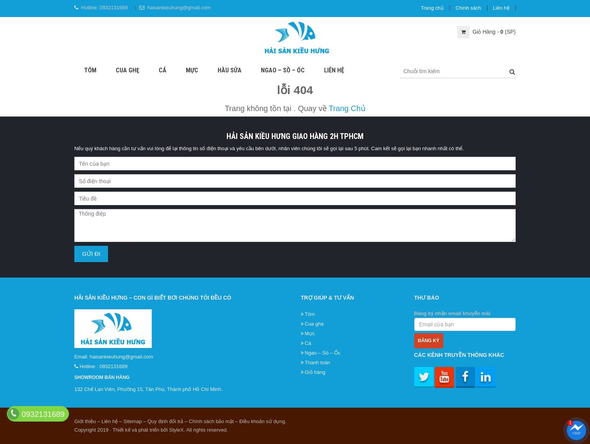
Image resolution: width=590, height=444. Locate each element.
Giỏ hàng (315, 372)
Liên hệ (501, 8)
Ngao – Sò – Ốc (283, 70)
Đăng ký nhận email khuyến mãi (465, 320)
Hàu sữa (230, 70)
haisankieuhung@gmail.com (179, 7)
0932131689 (113, 7)
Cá (162, 70)
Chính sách (468, 8)
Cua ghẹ (127, 70)
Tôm (90, 70)
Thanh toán (317, 362)
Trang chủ (432, 8)
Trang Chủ (347, 108)
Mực (192, 70)
